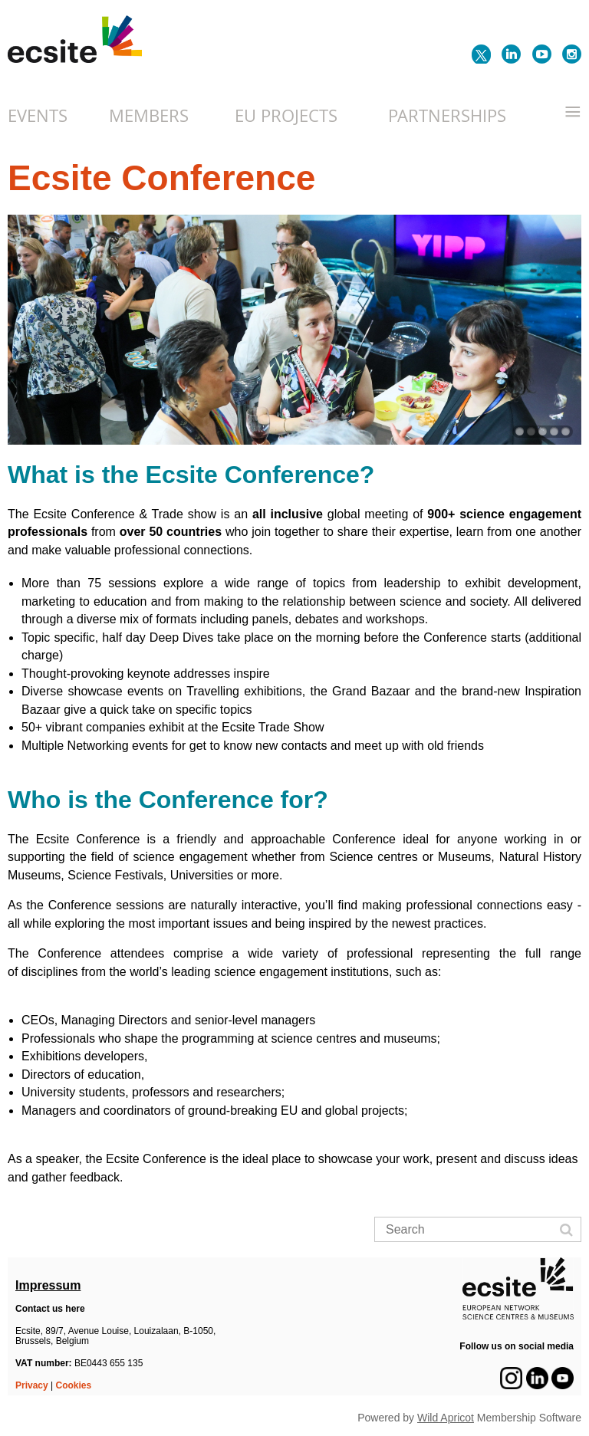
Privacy (31, 1385)
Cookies (74, 1385)
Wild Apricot (445, 1417)
